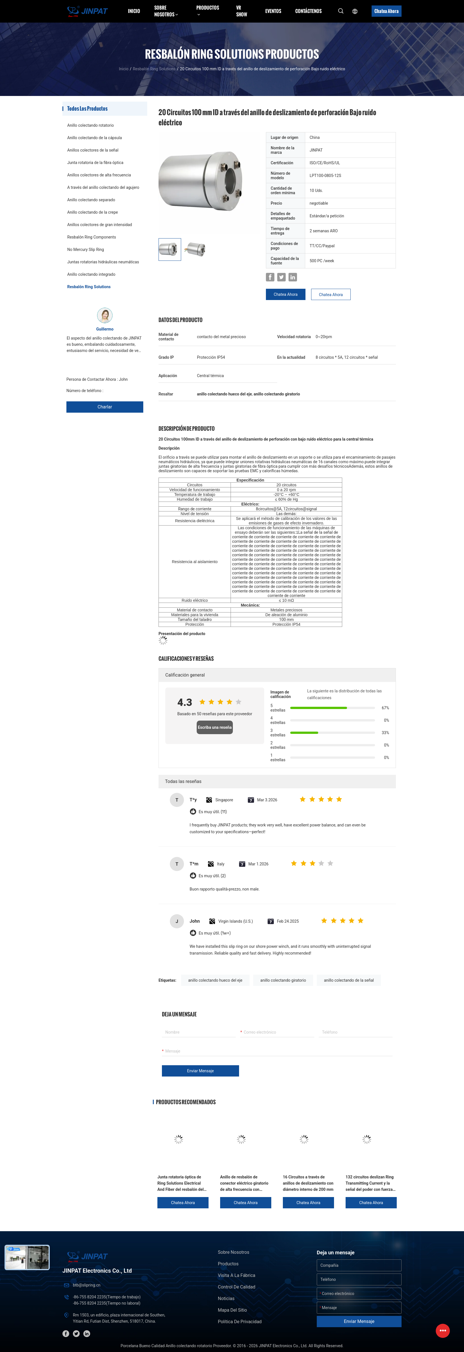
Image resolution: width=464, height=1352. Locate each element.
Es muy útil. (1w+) (215, 933)
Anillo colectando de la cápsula (94, 137)
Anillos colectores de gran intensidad (99, 224)
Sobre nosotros (233, 1252)
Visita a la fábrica (236, 1275)
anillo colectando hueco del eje (215, 980)
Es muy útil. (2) (212, 876)
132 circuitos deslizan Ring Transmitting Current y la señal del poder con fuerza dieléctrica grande (370, 1184)
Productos (228, 1263)
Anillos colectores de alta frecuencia (99, 175)
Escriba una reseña (214, 727)
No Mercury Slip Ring (85, 249)
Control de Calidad (236, 1287)
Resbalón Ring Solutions (154, 69)
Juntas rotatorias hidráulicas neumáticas (103, 262)
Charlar (104, 407)
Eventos (273, 11)
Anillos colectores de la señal (92, 150)
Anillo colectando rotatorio (90, 125)
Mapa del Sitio (232, 1310)
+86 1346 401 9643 (121, 390)
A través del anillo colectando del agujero (103, 187)
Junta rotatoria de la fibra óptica (95, 162)
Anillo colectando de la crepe (92, 212)
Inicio (134, 11)
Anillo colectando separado (91, 200)
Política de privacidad (240, 1321)
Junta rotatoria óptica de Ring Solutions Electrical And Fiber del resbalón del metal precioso (180, 1184)
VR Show (241, 11)
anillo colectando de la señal (349, 980)
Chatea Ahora (386, 11)
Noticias (226, 1298)
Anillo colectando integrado (91, 274)
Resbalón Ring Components (91, 237)
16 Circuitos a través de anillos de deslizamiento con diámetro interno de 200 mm (308, 1183)
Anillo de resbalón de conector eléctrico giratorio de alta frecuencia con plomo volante (244, 1184)
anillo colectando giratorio (283, 980)
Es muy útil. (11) (213, 812)
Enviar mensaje (200, 1071)
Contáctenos (308, 11)
